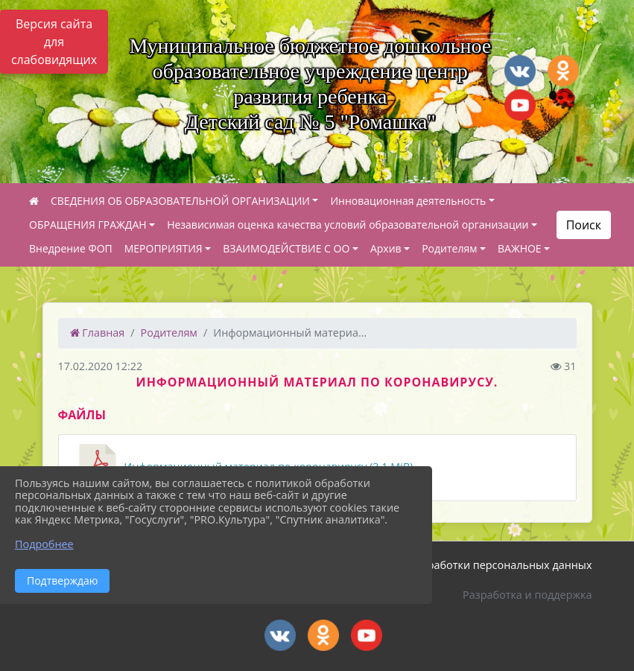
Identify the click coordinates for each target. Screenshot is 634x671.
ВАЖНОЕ (520, 248)
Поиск (583, 225)
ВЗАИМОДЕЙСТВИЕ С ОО (286, 248)
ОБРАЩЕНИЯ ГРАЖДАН (88, 224)
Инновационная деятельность (408, 201)
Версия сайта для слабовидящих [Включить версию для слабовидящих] (54, 42)
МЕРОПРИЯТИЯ (163, 248)
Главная (97, 332)
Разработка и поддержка (527, 595)
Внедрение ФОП (70, 248)
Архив (386, 248)
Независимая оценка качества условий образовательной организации (347, 224)
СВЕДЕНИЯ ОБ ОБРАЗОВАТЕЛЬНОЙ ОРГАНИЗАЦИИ (180, 201)
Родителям (449, 248)
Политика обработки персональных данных (476, 565)
